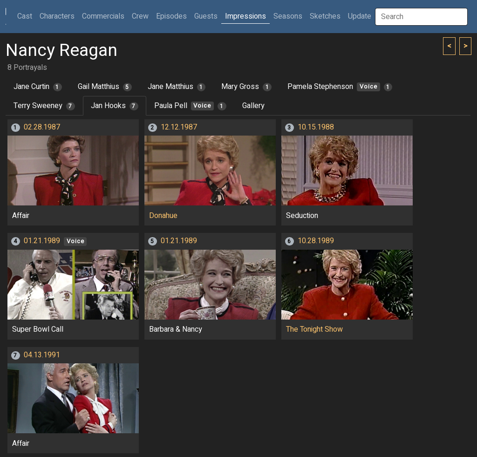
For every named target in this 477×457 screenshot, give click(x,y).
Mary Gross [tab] (246, 86)
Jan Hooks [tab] (114, 105)
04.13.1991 (42, 355)
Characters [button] (57, 16)
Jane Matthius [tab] (177, 86)
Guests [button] (206, 16)
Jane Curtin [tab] (38, 86)
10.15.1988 (316, 127)
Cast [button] (26, 16)
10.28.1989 (316, 240)
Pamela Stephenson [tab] (339, 86)
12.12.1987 (179, 127)
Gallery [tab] (253, 105)
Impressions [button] (245, 16)
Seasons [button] (287, 16)
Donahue (163, 215)
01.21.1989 (42, 240)
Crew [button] (140, 16)
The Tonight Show (314, 329)
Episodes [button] (171, 16)
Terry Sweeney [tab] (44, 105)
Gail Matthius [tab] (105, 86)
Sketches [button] (325, 16)
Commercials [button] (103, 16)
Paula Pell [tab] (190, 105)
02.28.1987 (42, 127)
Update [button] (359, 16)
